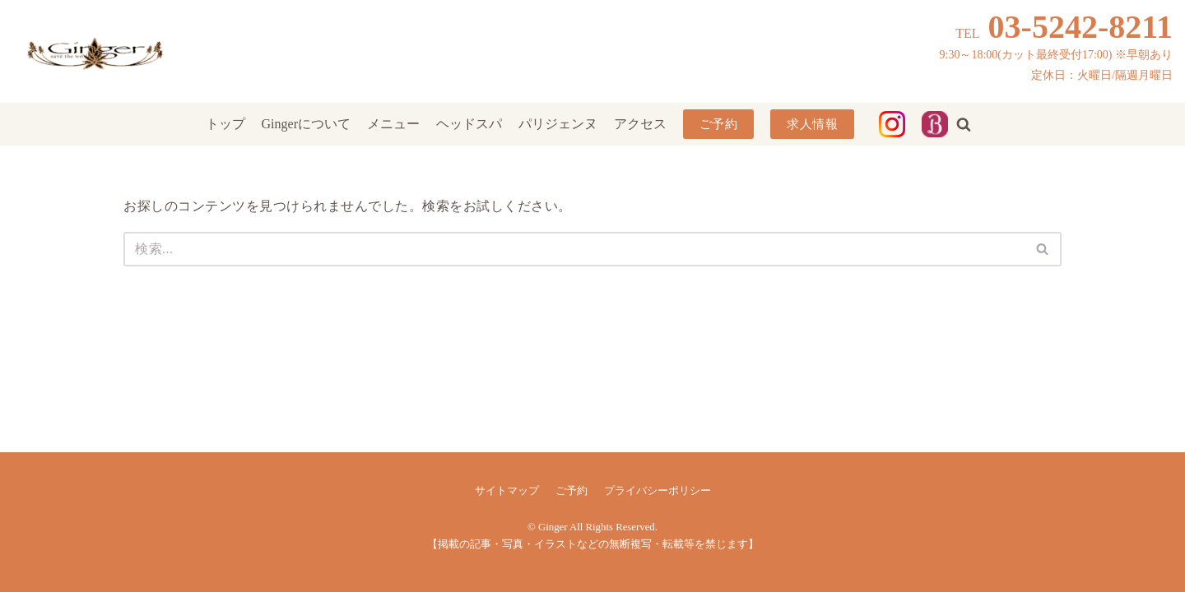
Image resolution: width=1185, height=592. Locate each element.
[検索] (574, 249)
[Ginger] (94, 51)
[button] (963, 124)
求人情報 (812, 124)
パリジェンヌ (557, 124)
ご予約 (718, 124)
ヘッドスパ (469, 124)
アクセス (640, 124)
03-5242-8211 (1080, 26)
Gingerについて (306, 124)
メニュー (393, 124)
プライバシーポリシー (657, 491)
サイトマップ (507, 491)
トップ (225, 124)
